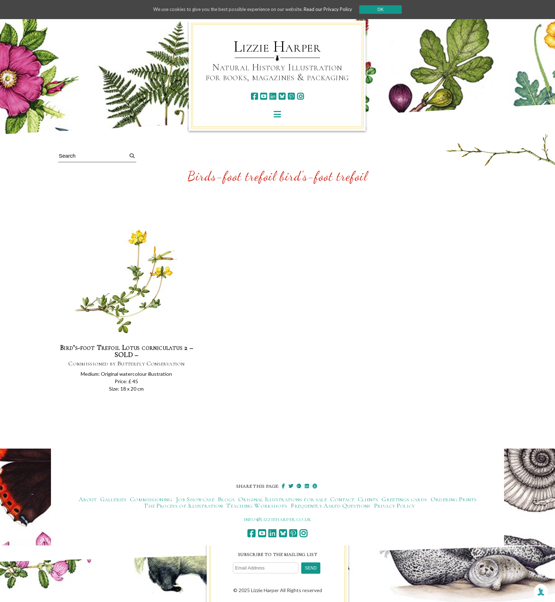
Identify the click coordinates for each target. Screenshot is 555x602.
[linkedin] (272, 96)
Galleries (113, 500)
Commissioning (151, 500)
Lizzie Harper (277, 46)
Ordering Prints (453, 500)
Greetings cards (404, 500)
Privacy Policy (394, 506)
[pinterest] (291, 96)
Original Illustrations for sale (282, 500)
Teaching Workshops (256, 506)
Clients (368, 500)
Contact (342, 500)
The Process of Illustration (183, 506)
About (88, 500)
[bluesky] (282, 96)
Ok (388, 9)
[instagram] (300, 96)
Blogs (226, 500)
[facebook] (254, 96)
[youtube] (263, 96)
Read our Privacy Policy (334, 9)
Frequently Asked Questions (330, 506)
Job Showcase (195, 500)
